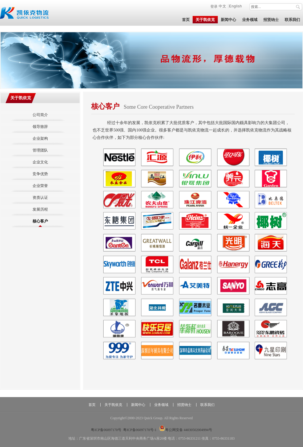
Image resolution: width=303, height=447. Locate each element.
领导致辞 (40, 126)
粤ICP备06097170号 (106, 430)
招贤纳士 (184, 405)
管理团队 (40, 150)
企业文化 (40, 162)
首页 (92, 405)
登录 (213, 6)
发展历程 (40, 209)
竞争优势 (40, 174)
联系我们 (207, 405)
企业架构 (40, 138)
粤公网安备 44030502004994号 (185, 430)
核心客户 (40, 221)
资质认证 (40, 197)
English (235, 6)
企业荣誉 (40, 185)
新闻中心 (138, 405)
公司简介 (40, 115)
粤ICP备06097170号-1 (140, 430)
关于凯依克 (20, 98)
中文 (223, 6)
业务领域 (161, 405)
